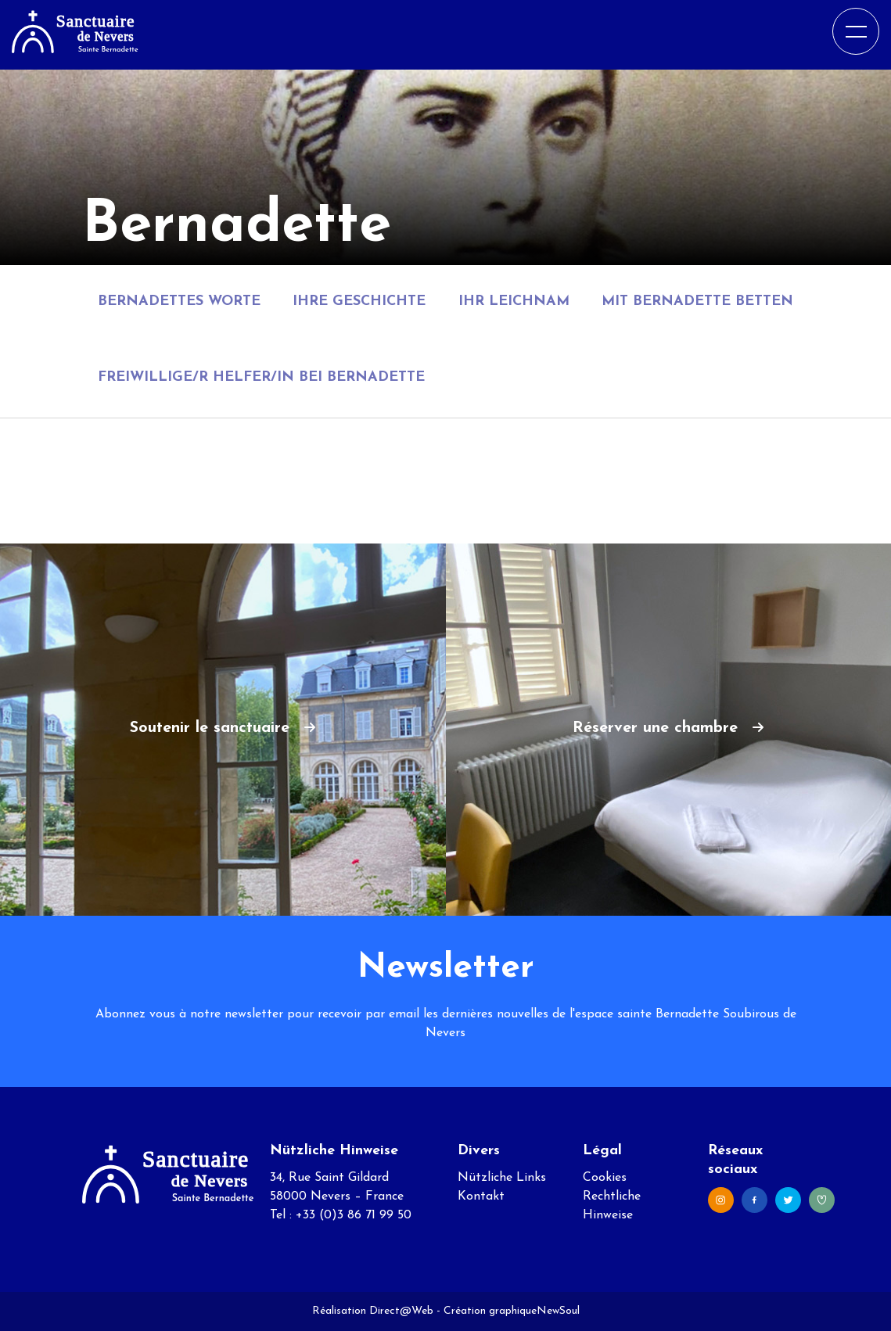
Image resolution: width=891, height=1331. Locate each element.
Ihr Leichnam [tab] (513, 301)
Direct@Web (401, 1311)
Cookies (605, 1177)
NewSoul (558, 1311)
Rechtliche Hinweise (612, 1206)
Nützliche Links (502, 1177)
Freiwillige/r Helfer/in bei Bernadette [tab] (261, 377)
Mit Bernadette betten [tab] (697, 301)
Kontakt (481, 1196)
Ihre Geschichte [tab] (359, 301)
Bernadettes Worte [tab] (179, 301)
